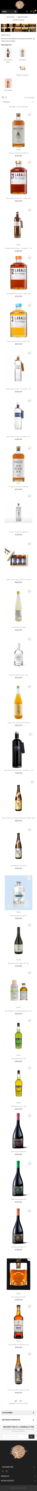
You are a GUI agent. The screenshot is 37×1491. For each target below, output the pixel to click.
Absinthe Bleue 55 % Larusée (18, 915)
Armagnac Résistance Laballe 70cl (18, 153)
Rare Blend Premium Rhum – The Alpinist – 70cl (18, 248)
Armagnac (22, 60)
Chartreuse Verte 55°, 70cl (18, 1058)
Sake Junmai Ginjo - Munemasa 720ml (18, 1390)
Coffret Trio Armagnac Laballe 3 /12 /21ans (18, 579)
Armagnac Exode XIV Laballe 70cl (18, 486)
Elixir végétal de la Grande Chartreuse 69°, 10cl (18, 1011)
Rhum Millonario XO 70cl (18, 1297)
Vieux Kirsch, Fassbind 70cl (18, 1151)
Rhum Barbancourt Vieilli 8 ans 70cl (18, 1344)
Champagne (8, 90)
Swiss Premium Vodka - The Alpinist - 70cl (18, 436)
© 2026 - (14, 1488)
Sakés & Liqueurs (22, 75)
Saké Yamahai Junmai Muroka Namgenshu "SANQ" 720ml (18, 818)
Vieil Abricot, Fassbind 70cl (18, 1247)
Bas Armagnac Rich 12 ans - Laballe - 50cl (18, 293)
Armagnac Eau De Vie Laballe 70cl (18, 532)
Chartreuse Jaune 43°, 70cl (18, 1106)
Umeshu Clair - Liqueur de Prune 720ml (18, 722)
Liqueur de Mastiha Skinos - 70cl (18, 675)
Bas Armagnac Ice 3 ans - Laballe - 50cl (18, 341)
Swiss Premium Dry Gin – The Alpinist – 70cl (18, 389)
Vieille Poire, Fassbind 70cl (18, 1199)
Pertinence (18, 102)
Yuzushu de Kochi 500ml (19, 627)
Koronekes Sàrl (21, 1488)
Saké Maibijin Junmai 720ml (18, 865)
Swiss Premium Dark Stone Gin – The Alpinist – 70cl (18, 770)
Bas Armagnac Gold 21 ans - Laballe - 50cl (18, 198)
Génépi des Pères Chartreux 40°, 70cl (18, 963)
